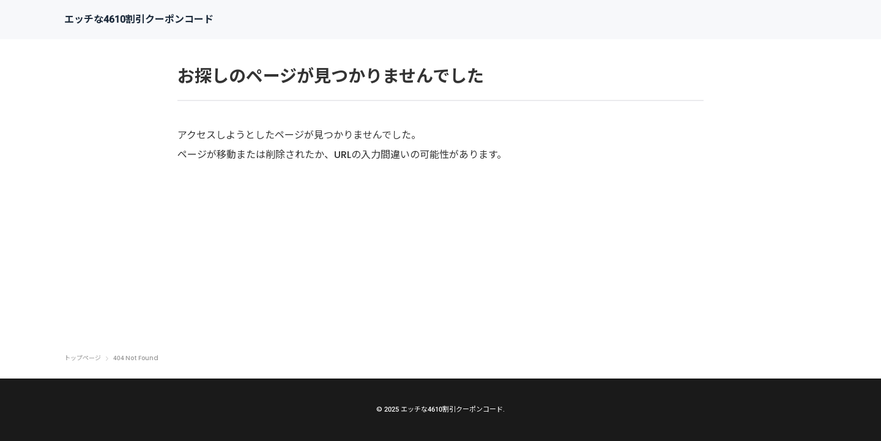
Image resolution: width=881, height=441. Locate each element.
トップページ (82, 358)
